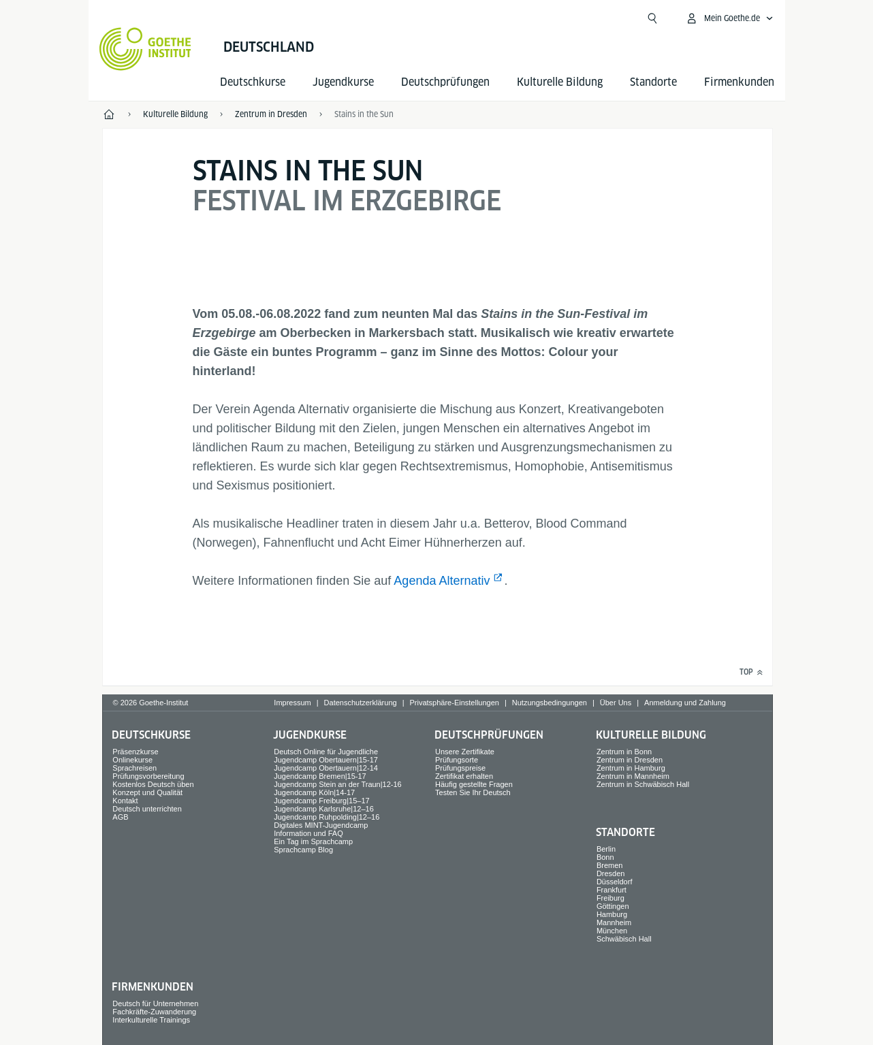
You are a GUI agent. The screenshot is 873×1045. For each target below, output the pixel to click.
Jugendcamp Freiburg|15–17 (321, 801)
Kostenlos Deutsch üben (152, 784)
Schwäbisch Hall (624, 939)
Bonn (605, 857)
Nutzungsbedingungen (549, 702)
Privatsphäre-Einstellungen (453, 702)
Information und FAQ (308, 833)
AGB (120, 817)
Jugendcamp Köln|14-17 (314, 792)
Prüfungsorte (456, 760)
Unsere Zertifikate (464, 751)
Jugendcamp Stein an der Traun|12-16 (338, 784)
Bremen (610, 865)
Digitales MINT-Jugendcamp (321, 825)
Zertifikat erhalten (464, 776)
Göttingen (613, 906)
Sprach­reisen (134, 768)
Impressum (292, 702)
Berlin (606, 849)
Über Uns (615, 702)
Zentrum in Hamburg (631, 768)
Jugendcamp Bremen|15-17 (320, 776)
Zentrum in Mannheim (633, 776)
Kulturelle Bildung (560, 82)
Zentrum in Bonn (624, 751)
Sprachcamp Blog (303, 850)
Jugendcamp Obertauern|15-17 (326, 760)
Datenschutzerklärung (360, 702)
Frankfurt (611, 890)
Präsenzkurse (135, 751)
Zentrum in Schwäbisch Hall (643, 784)
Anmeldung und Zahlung (685, 702)
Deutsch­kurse (252, 82)
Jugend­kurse (343, 82)
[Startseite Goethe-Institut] (145, 49)
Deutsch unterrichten (147, 809)
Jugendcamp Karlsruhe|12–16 (324, 809)
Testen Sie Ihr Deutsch (473, 792)
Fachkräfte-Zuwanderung (154, 1012)
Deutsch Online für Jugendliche (326, 751)
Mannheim (614, 922)
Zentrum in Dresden (630, 760)
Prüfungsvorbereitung (148, 776)
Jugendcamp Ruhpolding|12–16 (326, 817)
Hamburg (612, 914)
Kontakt (125, 801)
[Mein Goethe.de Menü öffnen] (729, 18)
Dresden (611, 873)
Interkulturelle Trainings (151, 1020)
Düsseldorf (615, 882)
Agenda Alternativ (442, 581)
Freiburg (610, 898)
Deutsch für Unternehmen (155, 1003)
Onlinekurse (132, 760)
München (612, 931)
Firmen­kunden (739, 82)
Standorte (653, 82)
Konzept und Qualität (147, 792)
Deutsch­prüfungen (445, 82)
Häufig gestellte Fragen (474, 784)
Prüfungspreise (460, 768)
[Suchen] (652, 18)
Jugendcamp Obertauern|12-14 (326, 768)
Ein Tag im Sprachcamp (313, 841)
